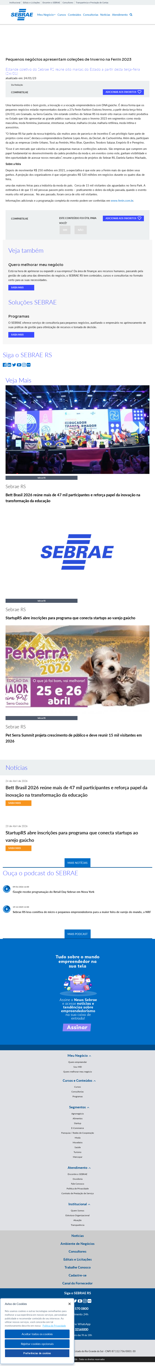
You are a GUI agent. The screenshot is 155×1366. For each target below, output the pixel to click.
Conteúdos (74, 14)
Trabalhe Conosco (78, 1267)
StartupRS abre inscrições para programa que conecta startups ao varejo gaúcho (70, 618)
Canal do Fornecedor (77, 1283)
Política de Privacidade (78, 1188)
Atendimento (120, 14)
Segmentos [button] (77, 1107)
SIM (65, 229)
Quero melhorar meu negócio (77, 1071)
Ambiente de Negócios (77, 1244)
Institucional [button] (77, 1204)
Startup (77, 1123)
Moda (77, 1137)
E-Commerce (77, 1128)
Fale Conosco (77, 1183)
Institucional (14, 2)
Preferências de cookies (37, 1353)
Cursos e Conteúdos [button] (77, 1080)
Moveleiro (77, 1142)
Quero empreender (77, 1062)
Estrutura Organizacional (77, 1215)
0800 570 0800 (77, 1308)
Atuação (77, 1220)
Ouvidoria (77, 1179)
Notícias (105, 14)
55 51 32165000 (77, 1329)
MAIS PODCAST (78, 934)
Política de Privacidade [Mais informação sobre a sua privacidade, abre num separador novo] (54, 1325)
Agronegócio (77, 1113)
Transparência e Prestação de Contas (92, 2)
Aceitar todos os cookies (37, 1334)
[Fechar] (69, 1304)
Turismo (77, 1152)
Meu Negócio (46, 14)
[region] (37, 1331)
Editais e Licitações (31, 2)
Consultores (68, 2)
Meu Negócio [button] (78, 1055)
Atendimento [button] (77, 1167)
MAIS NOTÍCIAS (77, 862)
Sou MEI (77, 1066)
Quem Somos (77, 1210)
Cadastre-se (78, 1275)
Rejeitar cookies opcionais (37, 1343)
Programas (78, 1096)
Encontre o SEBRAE (51, 2)
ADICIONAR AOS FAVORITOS (123, 91)
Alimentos (77, 1118)
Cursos (62, 14)
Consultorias (90, 14)
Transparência (77, 1225)
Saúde (78, 1147)
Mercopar (77, 1157)
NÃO (80, 229)
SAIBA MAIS (17, 287)
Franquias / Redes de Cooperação (77, 1132)
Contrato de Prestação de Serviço (77, 1193)
